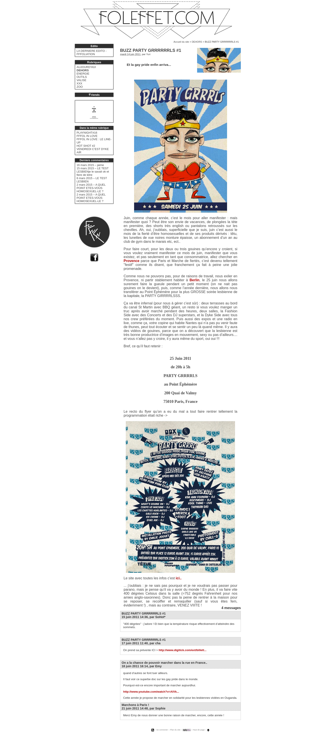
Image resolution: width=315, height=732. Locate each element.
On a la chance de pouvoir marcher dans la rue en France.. (164, 662)
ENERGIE (83, 73)
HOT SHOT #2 (86, 145)
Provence (131, 261)
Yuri (148, 54)
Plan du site (175, 730)
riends (94, 94)
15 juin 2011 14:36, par (143, 617)
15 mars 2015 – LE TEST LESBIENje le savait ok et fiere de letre (93, 171)
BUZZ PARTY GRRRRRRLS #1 (144, 613)
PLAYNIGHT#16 (87, 132)
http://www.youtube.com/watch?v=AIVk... (151, 691)
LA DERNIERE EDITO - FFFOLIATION (92, 52)
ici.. (179, 578)
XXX (79, 83)
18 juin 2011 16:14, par (142, 666)
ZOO (80, 86)
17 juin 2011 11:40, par (141, 643)
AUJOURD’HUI (86, 67)
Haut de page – (201, 730)
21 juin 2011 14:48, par (143, 708)
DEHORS (197, 41)
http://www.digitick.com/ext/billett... (182, 650)
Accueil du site (181, 41)
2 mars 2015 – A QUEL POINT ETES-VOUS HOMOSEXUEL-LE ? (91, 188)
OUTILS (82, 77)
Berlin (195, 280)
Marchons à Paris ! (135, 705)
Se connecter (162, 730)
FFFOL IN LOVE (87, 136)
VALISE (81, 80)
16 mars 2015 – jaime (90, 165)
